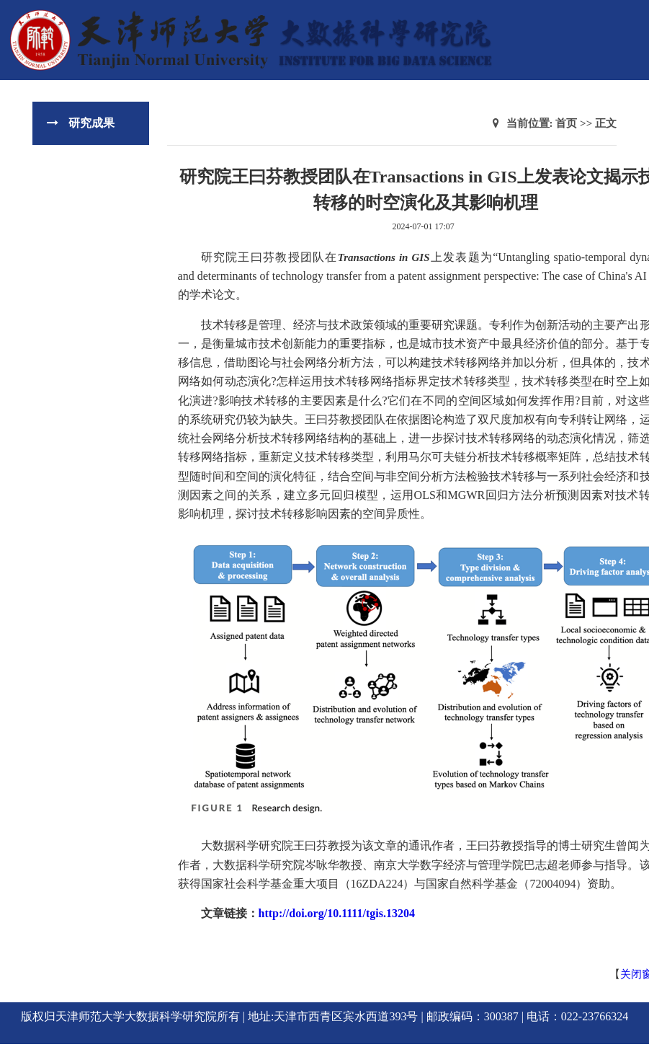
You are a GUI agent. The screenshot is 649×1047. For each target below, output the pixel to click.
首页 (566, 123)
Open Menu (631, 17)
